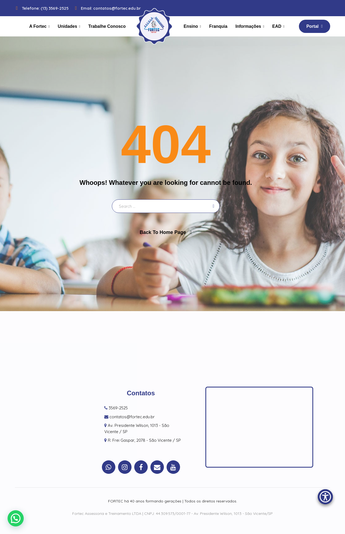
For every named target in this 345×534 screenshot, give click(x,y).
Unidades (67, 26)
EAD (276, 26)
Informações (248, 26)
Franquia (218, 26)
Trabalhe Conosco (107, 26)
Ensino (191, 26)
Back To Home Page (163, 232)
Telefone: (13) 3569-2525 (40, 8)
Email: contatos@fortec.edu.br (107, 8)
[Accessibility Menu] (325, 496)
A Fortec (37, 26)
